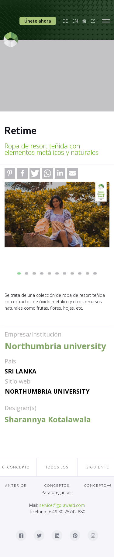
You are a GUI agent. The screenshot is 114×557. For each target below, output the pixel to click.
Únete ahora (37, 21)
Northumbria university (47, 391)
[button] (10, 173)
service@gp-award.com (62, 505)
